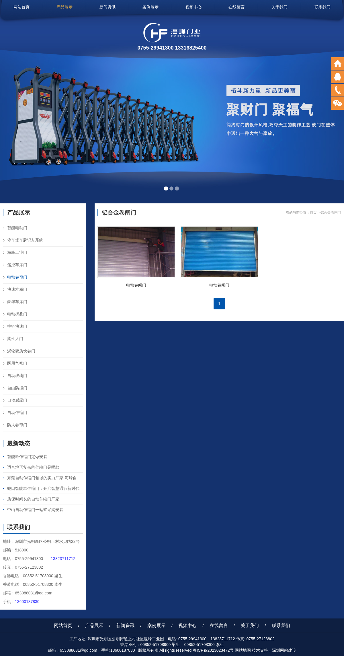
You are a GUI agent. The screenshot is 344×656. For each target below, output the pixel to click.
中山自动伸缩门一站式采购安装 (35, 509)
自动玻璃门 (17, 375)
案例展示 (150, 7)
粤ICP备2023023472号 (213, 650)
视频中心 (193, 7)
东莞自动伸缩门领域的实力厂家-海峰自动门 (46, 478)
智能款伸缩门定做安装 (27, 456)
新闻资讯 (107, 7)
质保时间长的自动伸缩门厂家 (33, 499)
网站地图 (243, 650)
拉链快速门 (17, 326)
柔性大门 (15, 338)
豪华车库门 (17, 301)
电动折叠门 (17, 314)
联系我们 (322, 7)
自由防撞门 (17, 388)
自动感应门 (17, 400)
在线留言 (236, 7)
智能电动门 (17, 227)
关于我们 (279, 7)
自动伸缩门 (17, 412)
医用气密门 (17, 363)
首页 (313, 213)
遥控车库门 (17, 264)
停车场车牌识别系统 (25, 240)
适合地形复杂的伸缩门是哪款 (33, 467)
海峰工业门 (17, 252)
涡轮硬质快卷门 (21, 351)
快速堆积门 (17, 289)
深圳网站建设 (284, 650)
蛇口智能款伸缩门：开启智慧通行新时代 (43, 488)
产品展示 (64, 7)
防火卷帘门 (17, 425)
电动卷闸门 (136, 285)
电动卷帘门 (17, 277)
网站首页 (21, 7)
